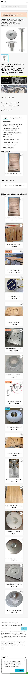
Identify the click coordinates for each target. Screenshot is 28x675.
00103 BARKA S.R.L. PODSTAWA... (14, 532)
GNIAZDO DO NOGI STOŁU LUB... (14, 427)
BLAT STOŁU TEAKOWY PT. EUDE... (14, 173)
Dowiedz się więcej (14, 666)
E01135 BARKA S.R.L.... (14, 296)
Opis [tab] (5, 118)
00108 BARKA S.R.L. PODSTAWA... (14, 375)
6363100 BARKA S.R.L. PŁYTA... (14, 584)
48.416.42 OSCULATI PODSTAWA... (14, 558)
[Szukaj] (14, 6)
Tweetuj (12, 97)
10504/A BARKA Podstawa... (14, 401)
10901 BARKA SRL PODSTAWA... (14, 348)
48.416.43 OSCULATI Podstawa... (14, 610)
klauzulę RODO (21, 645)
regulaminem (21, 642)
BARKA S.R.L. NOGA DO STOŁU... (14, 479)
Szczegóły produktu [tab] (15, 118)
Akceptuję (20, 670)
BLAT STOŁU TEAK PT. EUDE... (14, 244)
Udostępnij (9, 97)
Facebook (2, 648)
